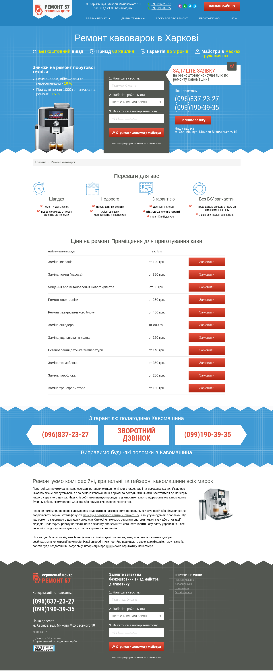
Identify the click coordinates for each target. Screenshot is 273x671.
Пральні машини (185, 580)
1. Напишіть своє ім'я (125, 79)
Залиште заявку (193, 120)
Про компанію (209, 18)
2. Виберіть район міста (127, 95)
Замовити (206, 262)
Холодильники (183, 584)
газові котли (182, 588)
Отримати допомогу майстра (136, 133)
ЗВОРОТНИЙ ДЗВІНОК (136, 435)
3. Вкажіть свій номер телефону (133, 112)
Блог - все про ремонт (172, 18)
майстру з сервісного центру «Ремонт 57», (111, 515)
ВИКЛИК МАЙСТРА (222, 6)
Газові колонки (183, 592)
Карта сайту (40, 632)
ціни (109, 546)
